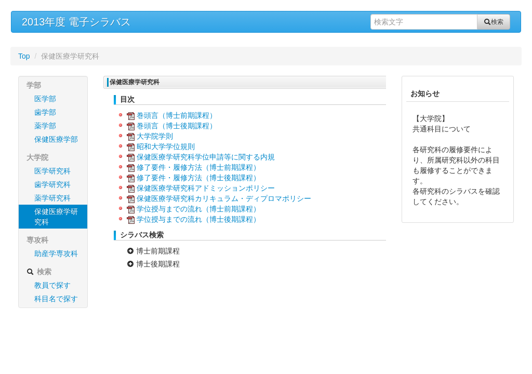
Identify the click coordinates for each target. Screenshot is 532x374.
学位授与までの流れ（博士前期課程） (198, 209)
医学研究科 (52, 171)
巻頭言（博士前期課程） (177, 115)
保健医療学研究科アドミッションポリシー (206, 188)
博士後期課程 (153, 264)
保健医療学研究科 (56, 216)
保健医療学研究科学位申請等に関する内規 (206, 157)
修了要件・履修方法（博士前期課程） (198, 167)
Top (24, 56)
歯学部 (45, 112)
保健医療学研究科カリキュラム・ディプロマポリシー (224, 198)
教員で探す (52, 285)
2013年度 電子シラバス (76, 22)
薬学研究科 (52, 198)
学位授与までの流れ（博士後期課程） (198, 219)
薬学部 (45, 126)
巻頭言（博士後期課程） (177, 126)
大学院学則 (155, 136)
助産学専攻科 (56, 253)
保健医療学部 (56, 139)
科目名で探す (56, 299)
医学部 (45, 99)
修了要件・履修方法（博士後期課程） (198, 177)
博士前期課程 (153, 251)
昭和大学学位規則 (166, 146)
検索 (493, 21)
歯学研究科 (52, 184)
